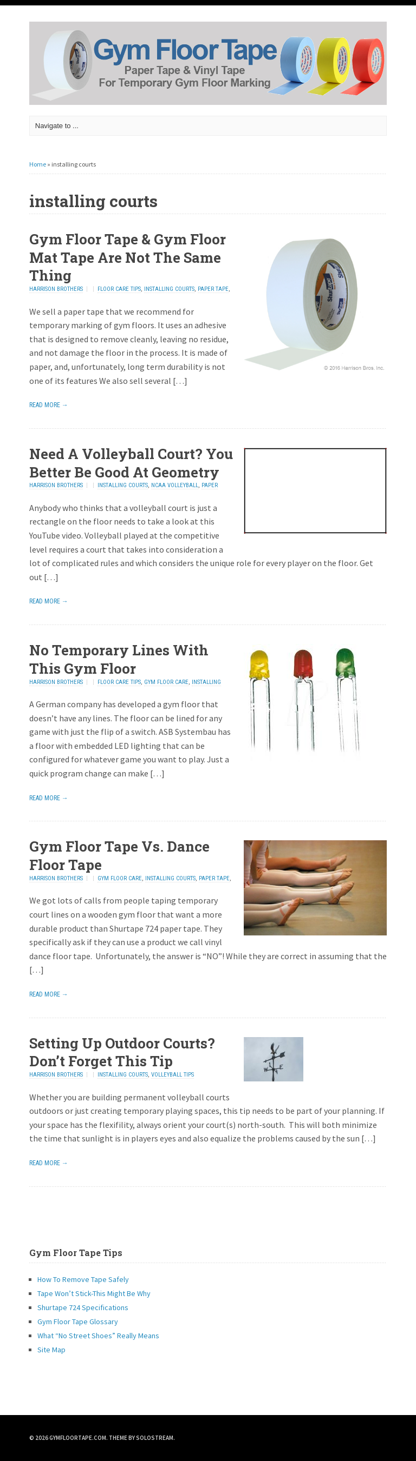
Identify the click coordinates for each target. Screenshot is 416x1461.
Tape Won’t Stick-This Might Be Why (94, 1293)
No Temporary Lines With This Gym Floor (119, 659)
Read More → (48, 405)
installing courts (169, 289)
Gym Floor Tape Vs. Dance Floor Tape (119, 855)
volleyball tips (172, 1074)
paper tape (213, 289)
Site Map (51, 1349)
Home (37, 164)
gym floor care (166, 682)
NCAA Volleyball (174, 485)
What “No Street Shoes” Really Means (98, 1335)
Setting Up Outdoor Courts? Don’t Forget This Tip (122, 1052)
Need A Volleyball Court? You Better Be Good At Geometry (131, 462)
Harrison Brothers (56, 289)
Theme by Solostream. (142, 1438)
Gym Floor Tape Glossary (77, 1321)
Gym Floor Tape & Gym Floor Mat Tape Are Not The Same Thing (127, 257)
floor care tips (119, 289)
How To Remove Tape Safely (83, 1279)
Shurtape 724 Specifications (82, 1307)
